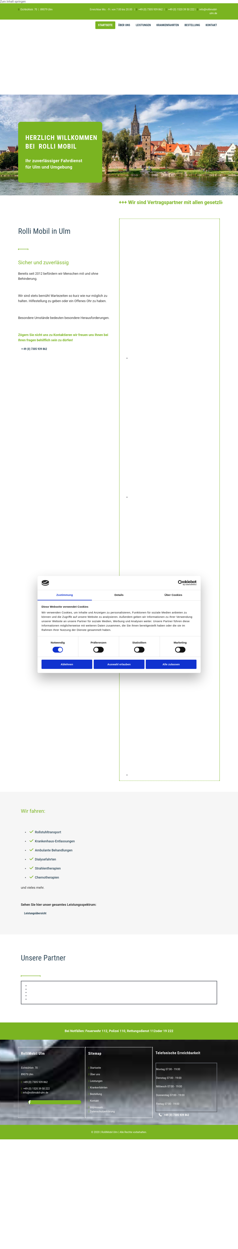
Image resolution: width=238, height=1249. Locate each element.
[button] (34, 349)
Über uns (94, 1074)
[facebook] (29, 1102)
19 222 (168, 1031)
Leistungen (143, 25)
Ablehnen (67, 664)
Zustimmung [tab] (64, 594)
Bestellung (192, 25)
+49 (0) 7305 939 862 (150, 9)
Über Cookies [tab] (173, 594)
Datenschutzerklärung (102, 1111)
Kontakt (211, 25)
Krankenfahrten (167, 25)
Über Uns (124, 25)
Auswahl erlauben (119, 664)
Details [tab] (119, 594)
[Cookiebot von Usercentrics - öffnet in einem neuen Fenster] (180, 583)
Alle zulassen (171, 664)
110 (122, 1031)
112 (104, 1031)
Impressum (96, 1107)
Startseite (105, 25)
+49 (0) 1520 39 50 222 (181, 9)
